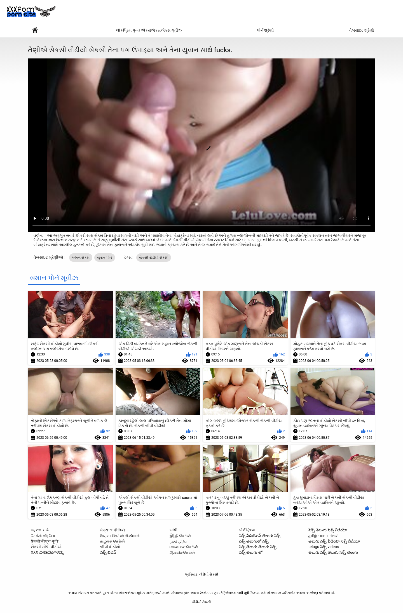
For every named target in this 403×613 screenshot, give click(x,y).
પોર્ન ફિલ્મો (35, 30)
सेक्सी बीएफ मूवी (44, 541)
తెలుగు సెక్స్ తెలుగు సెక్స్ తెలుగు (333, 552)
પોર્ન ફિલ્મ (247, 530)
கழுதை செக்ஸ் (112, 541)
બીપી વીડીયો (110, 546)
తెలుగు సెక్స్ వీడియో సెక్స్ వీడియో (334, 541)
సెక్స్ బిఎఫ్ (108, 552)
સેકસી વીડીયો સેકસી (153, 258)
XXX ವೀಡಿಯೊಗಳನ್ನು (47, 552)
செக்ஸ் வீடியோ (43, 535)
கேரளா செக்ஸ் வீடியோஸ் (120, 535)
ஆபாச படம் (40, 530)
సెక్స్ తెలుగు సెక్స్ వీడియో (327, 530)
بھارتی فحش (178, 541)
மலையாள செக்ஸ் (184, 546)
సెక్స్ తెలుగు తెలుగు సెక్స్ (258, 546)
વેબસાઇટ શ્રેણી (361, 30)
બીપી (173, 530)
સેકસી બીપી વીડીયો (46, 546)
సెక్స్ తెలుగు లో (250, 552)
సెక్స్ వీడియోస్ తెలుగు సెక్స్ (259, 535)
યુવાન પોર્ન (104, 258)
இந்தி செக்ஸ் (180, 535)
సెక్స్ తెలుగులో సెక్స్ (254, 541)
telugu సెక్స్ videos (323, 546)
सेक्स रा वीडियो (112, 530)
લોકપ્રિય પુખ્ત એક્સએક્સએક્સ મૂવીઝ (148, 30)
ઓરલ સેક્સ (81, 258)
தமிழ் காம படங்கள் (323, 535)
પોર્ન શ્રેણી (265, 30)
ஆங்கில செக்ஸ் (182, 552)
